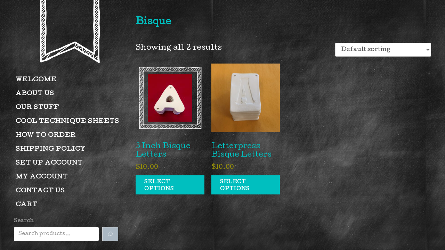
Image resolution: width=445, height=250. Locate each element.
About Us (35, 94)
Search (24, 221)
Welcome (36, 80)
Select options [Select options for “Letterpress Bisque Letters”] (235, 186)
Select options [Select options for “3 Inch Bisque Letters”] (159, 186)
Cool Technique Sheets (67, 122)
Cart (27, 205)
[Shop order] (383, 50)
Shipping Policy (51, 149)
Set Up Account (49, 163)
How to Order (46, 136)
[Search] (110, 234)
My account (42, 177)
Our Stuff (37, 108)
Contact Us (40, 191)
